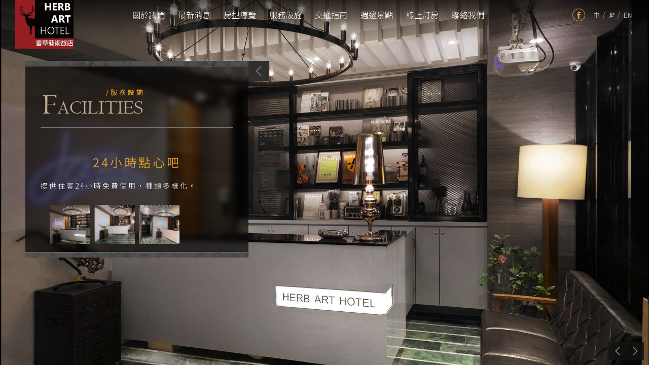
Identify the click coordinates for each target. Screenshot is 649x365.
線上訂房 (422, 15)
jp (611, 15)
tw (596, 15)
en (628, 15)
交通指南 (331, 15)
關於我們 (148, 15)
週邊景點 (376, 15)
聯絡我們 (468, 15)
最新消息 (194, 15)
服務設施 (285, 15)
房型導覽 (240, 15)
